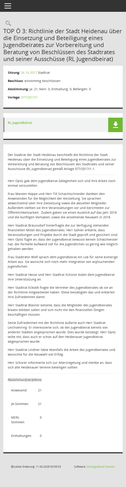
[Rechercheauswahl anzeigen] (7, 23)
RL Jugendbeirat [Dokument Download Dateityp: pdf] (20, 123)
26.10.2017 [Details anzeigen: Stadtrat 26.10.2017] (29, 72)
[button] (115, 125)
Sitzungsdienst (101, 467)
